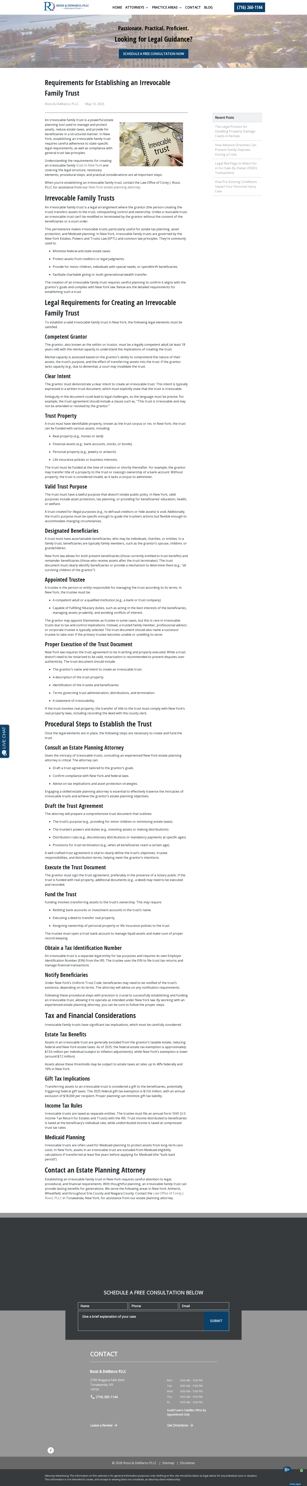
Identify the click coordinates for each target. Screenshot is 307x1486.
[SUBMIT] (216, 1321)
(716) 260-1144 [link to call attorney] (103, 1397)
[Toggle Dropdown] (147, 7)
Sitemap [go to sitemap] (168, 1463)
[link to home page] (66, 7)
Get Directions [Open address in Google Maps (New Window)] (180, 1425)
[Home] (117, 7)
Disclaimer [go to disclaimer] (187, 1463)
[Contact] (193, 7)
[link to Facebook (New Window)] (51, 1450)
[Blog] (208, 7)
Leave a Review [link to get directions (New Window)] (104, 1425)
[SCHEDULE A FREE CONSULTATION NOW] (153, 54)
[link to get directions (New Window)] (125, 1385)
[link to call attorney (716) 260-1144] (249, 7)
